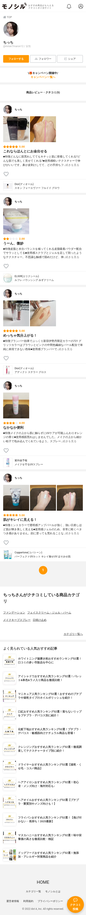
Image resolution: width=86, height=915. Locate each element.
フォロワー (43, 58)
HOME (43, 882)
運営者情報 (12, 901)
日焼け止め (39, 619)
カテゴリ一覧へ (73, 634)
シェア (70, 58)
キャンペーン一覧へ (43, 77)
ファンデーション (14, 612)
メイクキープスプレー (17, 619)
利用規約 (28, 901)
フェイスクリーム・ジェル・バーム (49, 612)
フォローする (16, 58)
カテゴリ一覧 (33, 891)
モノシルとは (52, 891)
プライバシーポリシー (50, 901)
